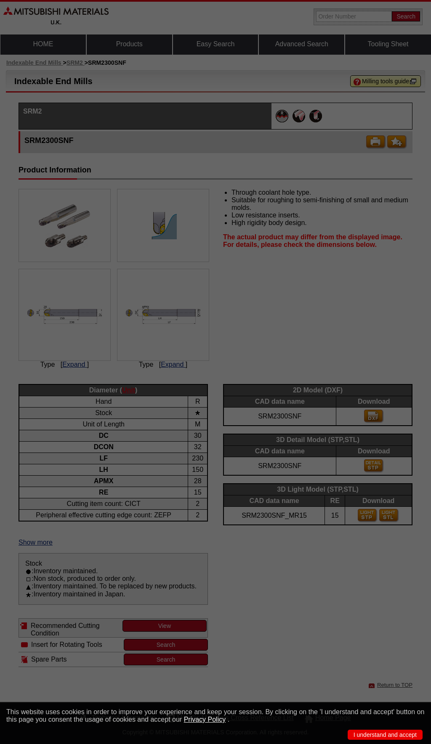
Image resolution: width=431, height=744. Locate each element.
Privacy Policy (205, 719)
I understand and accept (385, 734)
